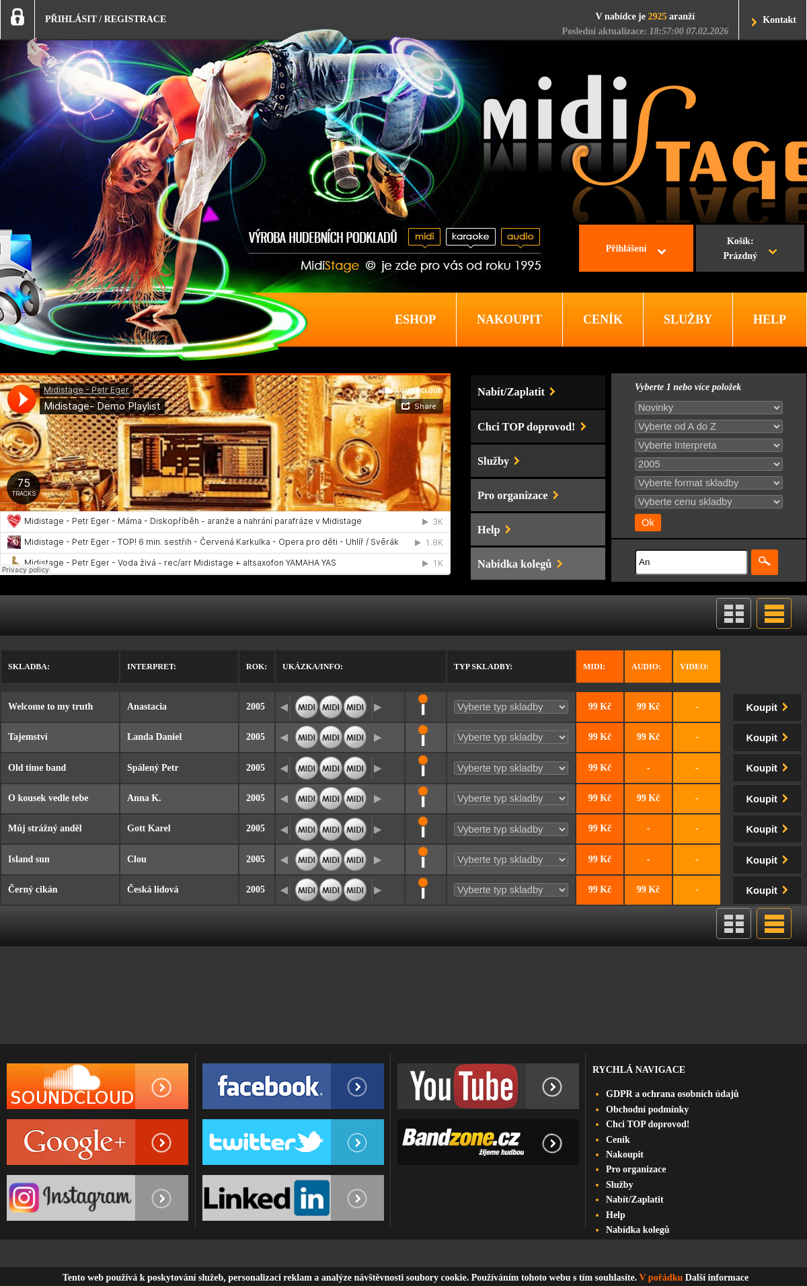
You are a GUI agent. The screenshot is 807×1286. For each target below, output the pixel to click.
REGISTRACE (135, 19)
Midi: (594, 666)
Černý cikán (33, 889)
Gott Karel (149, 828)
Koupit (770, 705)
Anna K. (144, 798)
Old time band (37, 768)
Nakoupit (625, 1154)
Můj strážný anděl (45, 828)
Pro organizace (636, 1169)
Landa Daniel (154, 737)
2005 (255, 707)
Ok (648, 522)
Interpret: (151, 666)
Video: (694, 666)
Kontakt (779, 20)
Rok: (256, 666)
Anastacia (147, 707)
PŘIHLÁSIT (71, 19)
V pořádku (661, 1278)
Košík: (740, 250)
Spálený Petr (153, 768)
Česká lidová (153, 889)
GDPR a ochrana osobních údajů (672, 1094)
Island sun (29, 859)
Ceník (618, 1140)
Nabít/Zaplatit (635, 1200)
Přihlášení (626, 248)
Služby (619, 1185)
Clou (137, 859)
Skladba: (29, 666)
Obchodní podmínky (647, 1109)
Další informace (716, 1278)
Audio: (646, 666)
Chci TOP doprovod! (647, 1124)
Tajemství (28, 737)
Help (615, 1215)
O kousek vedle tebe (48, 798)
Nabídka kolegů (638, 1230)
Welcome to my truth (50, 707)
